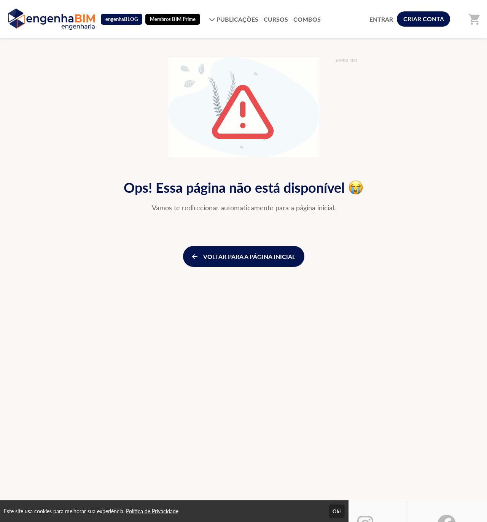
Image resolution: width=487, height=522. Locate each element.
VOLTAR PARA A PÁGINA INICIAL (243, 256)
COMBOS (307, 19)
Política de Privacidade (152, 511)
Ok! (337, 511)
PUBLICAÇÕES (233, 19)
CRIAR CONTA (423, 18)
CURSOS (276, 19)
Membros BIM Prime (173, 19)
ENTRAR (381, 19)
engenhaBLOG (121, 19)
